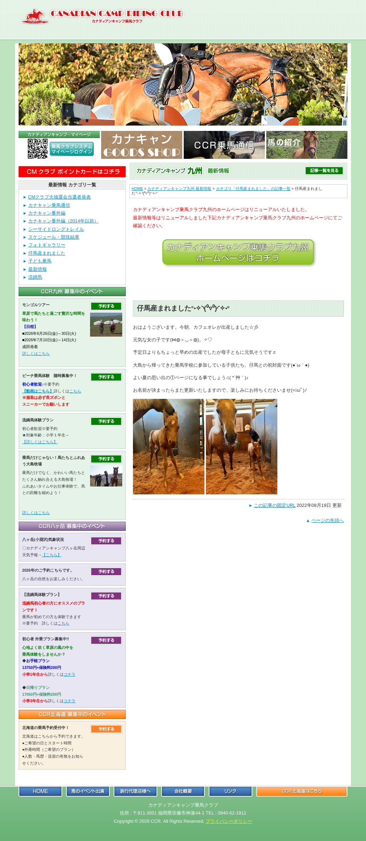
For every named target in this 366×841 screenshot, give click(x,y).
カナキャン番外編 (46, 213)
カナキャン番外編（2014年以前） (63, 221)
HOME (137, 188)
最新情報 (37, 269)
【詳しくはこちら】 (40, 442)
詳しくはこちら (36, 353)
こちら (75, 391)
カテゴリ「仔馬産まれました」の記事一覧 (253, 188)
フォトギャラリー (46, 245)
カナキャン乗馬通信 (49, 205)
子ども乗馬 (39, 261)
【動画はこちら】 (38, 391)
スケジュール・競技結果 (53, 237)
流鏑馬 (35, 277)
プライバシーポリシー (229, 821)
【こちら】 (51, 555)
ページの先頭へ (327, 520)
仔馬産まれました (46, 253)
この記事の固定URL (274, 505)
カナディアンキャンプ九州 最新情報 (179, 188)
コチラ (69, 674)
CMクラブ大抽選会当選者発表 (59, 197)
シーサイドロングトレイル (56, 229)
